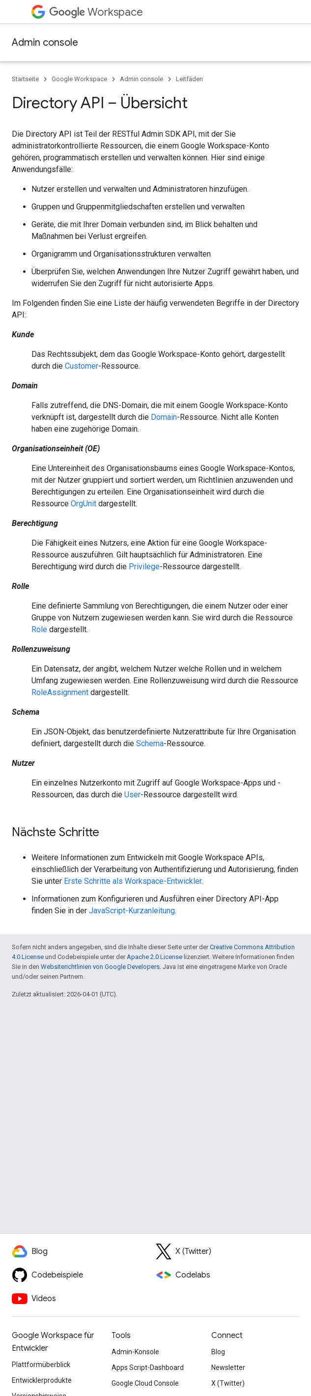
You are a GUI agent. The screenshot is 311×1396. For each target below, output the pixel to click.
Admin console (45, 42)
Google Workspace (79, 79)
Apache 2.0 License (154, 956)
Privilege (144, 566)
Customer (81, 366)
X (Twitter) (228, 1383)
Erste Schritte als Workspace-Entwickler (132, 881)
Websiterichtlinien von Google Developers (100, 966)
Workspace (96, 12)
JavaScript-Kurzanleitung (132, 910)
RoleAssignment (59, 692)
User (132, 794)
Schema (150, 743)
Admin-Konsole (135, 1352)
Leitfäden (189, 79)
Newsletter (228, 1367)
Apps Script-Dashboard (148, 1367)
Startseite (25, 79)
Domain (164, 417)
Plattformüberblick (41, 1364)
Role (39, 629)
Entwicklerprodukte (42, 1380)
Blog (218, 1352)
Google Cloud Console (145, 1383)
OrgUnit (83, 503)
